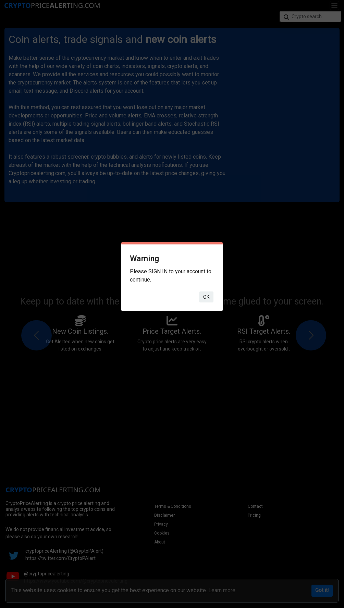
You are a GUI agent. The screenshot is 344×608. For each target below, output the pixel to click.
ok (206, 297)
